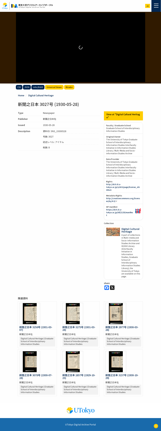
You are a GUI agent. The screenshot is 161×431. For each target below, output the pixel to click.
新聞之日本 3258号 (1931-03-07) (35, 328)
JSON (26, 87)
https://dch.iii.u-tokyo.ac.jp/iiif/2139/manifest (119, 212)
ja (148, 6)
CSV (19, 87)
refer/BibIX (38, 87)
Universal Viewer (54, 87)
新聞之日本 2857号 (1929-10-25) (78, 376)
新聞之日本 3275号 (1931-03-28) (78, 328)
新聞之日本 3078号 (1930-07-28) (35, 376)
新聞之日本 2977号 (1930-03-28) (121, 328)
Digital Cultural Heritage (41, 95)
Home (21, 95)
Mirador (69, 87)
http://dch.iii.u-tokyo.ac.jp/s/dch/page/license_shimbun (123, 187)
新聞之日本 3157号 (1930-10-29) (121, 376)
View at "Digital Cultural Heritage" (123, 116)
